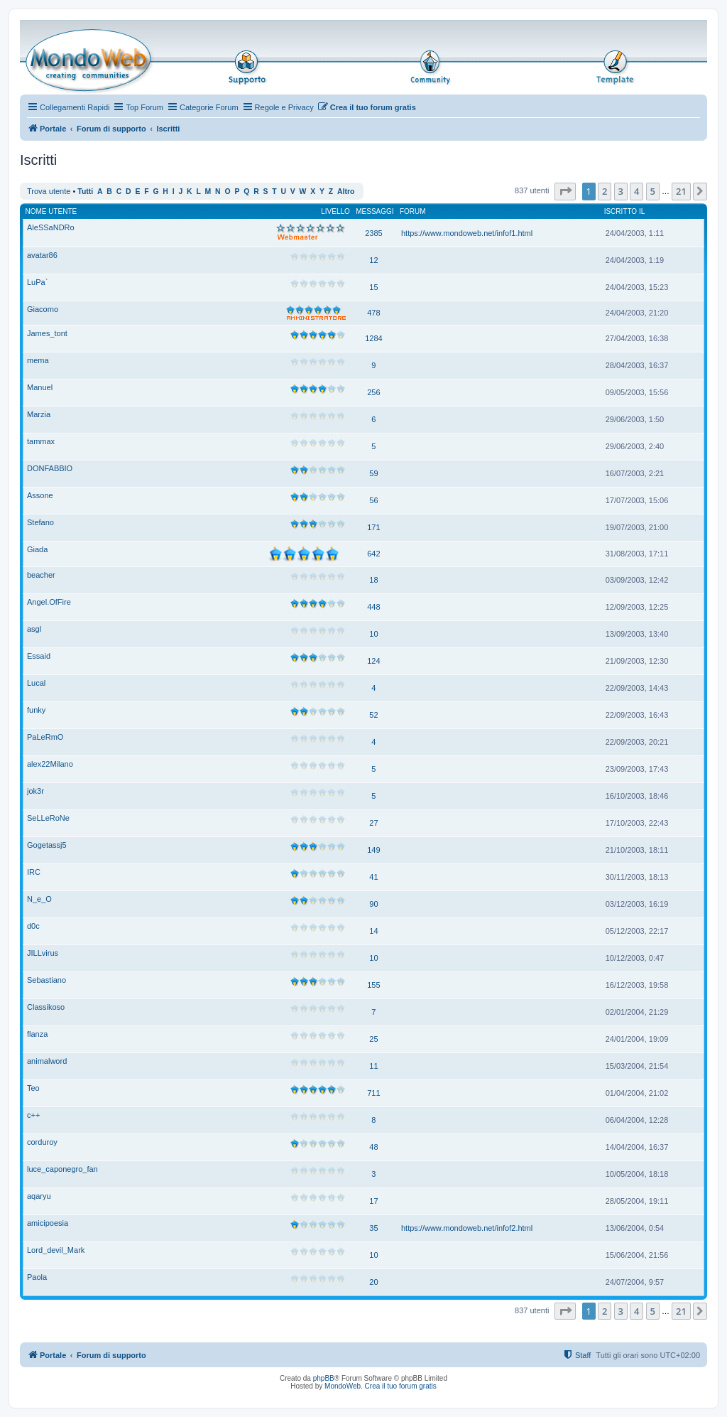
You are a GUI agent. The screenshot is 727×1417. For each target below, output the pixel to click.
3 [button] (620, 191)
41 (373, 877)
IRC (33, 872)
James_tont (47, 333)
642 (373, 553)
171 (373, 527)
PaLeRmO (45, 737)
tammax (41, 441)
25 (373, 1039)
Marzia (38, 414)
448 (373, 607)
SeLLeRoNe (48, 818)
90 (373, 904)
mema (38, 360)
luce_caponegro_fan (62, 1169)
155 (373, 985)
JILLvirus (42, 953)
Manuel (40, 387)
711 (373, 1093)
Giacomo (42, 309)
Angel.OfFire (49, 602)
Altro (345, 191)
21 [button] (681, 191)
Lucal (36, 683)
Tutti (85, 191)
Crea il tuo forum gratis (401, 1386)
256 (373, 392)
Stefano (40, 522)
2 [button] (604, 191)
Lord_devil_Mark (55, 1250)
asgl (34, 629)
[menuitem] (366, 107)
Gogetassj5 (47, 845)
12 (373, 260)
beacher (41, 575)
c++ (33, 1115)
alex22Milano (50, 764)
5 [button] (652, 191)
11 (373, 1066)
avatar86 (42, 255)
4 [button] (636, 191)
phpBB (323, 1378)
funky (36, 710)
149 (373, 850)
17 (373, 1201)
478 (373, 312)
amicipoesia (47, 1223)
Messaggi (374, 211)
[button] (565, 191)
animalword (47, 1061)
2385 (373, 233)
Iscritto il (624, 211)
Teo (33, 1088)
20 (373, 1282)
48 (373, 1147)
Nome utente (51, 211)
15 (373, 287)
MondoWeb (342, 1386)
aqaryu (39, 1196)
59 (373, 473)
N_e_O (39, 899)
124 (373, 661)
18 (373, 580)
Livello (335, 211)
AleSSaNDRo (51, 227)
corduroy (42, 1142)
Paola (37, 1277)
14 (373, 931)
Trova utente (48, 191)
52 (373, 715)
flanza (37, 1034)
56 (373, 500)
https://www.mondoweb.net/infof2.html (466, 1228)
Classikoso (46, 1007)
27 (373, 823)
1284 (373, 338)
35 (373, 1228)
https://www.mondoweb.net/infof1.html (466, 233)
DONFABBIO (49, 468)
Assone (40, 495)
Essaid (38, 656)
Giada (37, 549)
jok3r (35, 791)
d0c (33, 926)
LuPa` (37, 282)
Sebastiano (46, 980)
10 (373, 634)
